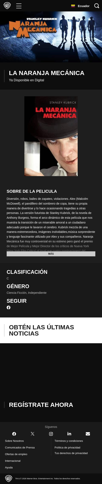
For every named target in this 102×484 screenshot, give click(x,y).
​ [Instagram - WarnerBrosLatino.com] (51, 434)
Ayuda (9, 467)
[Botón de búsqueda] (97, 5)
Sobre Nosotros (15, 441)
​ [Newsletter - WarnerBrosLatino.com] (87, 434)
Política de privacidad (69, 447)
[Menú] (19, 5)
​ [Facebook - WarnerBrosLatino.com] (14, 434)
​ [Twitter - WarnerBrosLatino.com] (32, 434)
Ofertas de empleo (18, 454)
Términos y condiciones (70, 441)
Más (51, 253)
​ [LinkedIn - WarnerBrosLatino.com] (69, 434)
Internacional (14, 461)
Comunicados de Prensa (21, 447)
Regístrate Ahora (43, 405)
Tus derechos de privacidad (73, 453)
